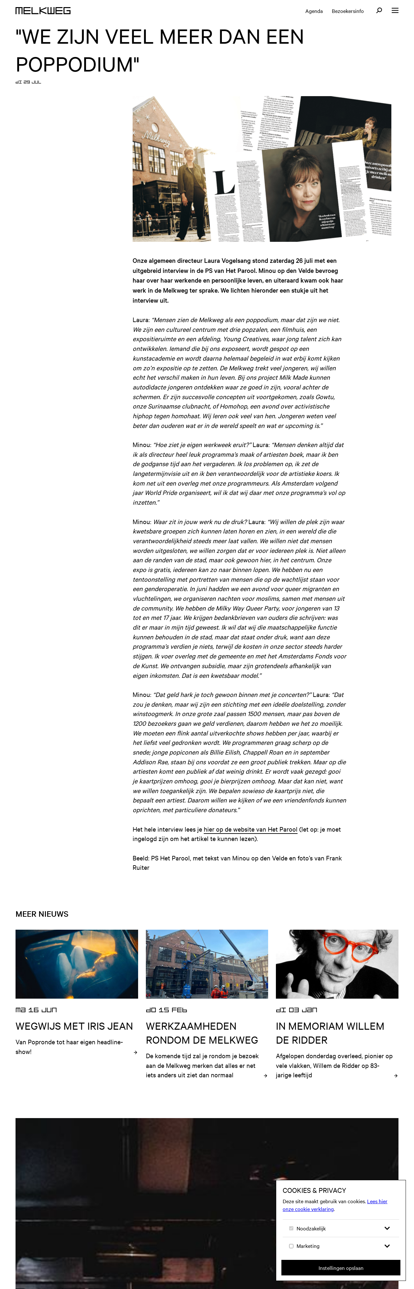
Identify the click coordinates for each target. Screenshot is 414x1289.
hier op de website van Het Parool (251, 837)
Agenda (314, 10)
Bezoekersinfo (348, 10)
